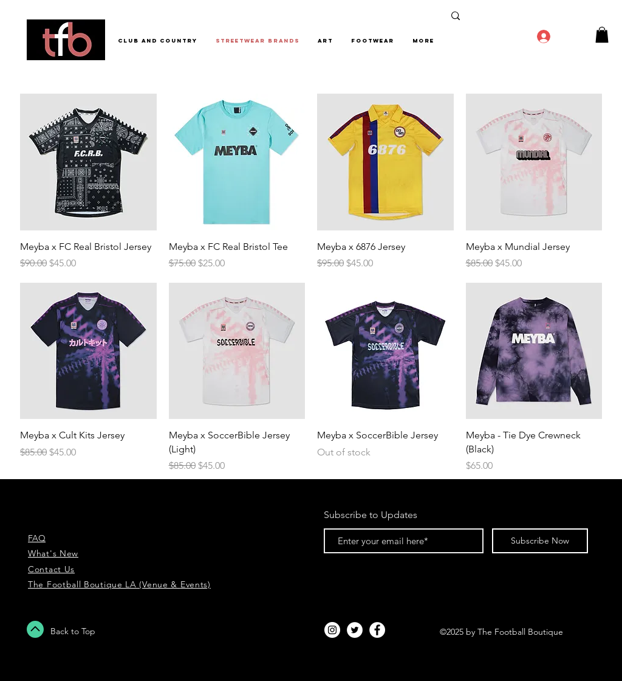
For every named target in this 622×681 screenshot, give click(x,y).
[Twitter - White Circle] (355, 630)
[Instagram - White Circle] (332, 630)
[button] (602, 35)
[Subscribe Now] (540, 540)
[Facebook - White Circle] (377, 630)
